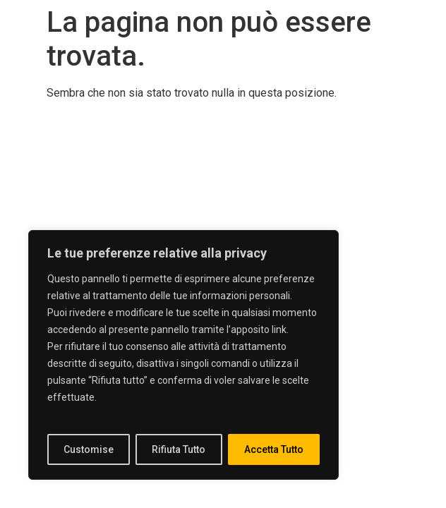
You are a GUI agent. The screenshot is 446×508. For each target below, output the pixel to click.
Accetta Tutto (273, 449)
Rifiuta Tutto (178, 449)
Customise (89, 449)
